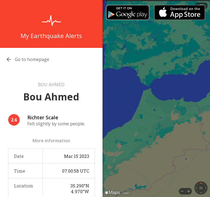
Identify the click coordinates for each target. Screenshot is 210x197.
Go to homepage (32, 59)
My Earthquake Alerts (51, 35)
